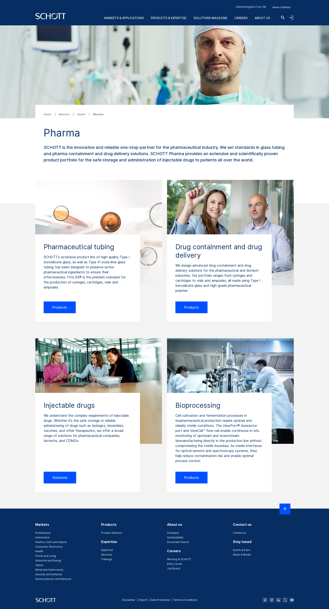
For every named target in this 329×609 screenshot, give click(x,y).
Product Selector (111, 532)
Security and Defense (48, 574)
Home (48, 114)
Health (81, 114)
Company (173, 532)
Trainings (106, 559)
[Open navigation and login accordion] (291, 17)
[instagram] (272, 600)
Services (106, 554)
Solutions (59, 477)
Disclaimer (128, 599)
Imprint (143, 599)
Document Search (178, 542)
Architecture (43, 532)
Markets (64, 114)
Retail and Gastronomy (49, 569)
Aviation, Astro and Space (51, 542)
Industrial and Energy (48, 560)
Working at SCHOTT (179, 559)
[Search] (282, 17)
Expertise (107, 550)
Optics (39, 565)
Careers (241, 18)
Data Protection (160, 599)
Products (59, 307)
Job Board (173, 568)
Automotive (42, 537)
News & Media (281, 7)
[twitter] (285, 600)
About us (262, 18)
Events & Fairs (241, 550)
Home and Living (45, 555)
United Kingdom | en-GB (251, 6)
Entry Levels (174, 563)
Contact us (239, 532)
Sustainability (175, 537)
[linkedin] (278, 600)
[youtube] (292, 600)
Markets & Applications (124, 18)
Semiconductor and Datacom (53, 578)
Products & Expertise (168, 18)
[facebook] (265, 600)
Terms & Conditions (185, 599)
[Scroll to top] (284, 509)
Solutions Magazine (210, 18)
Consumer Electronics (49, 546)
